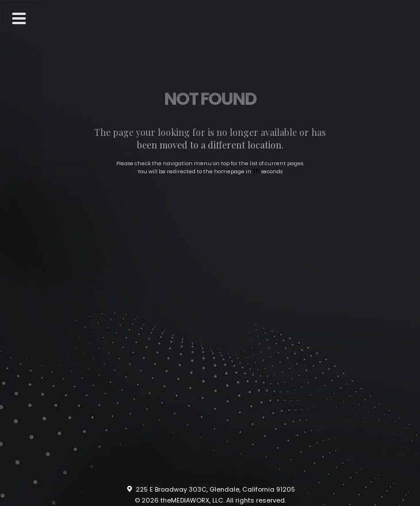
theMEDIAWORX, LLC (192, 500)
